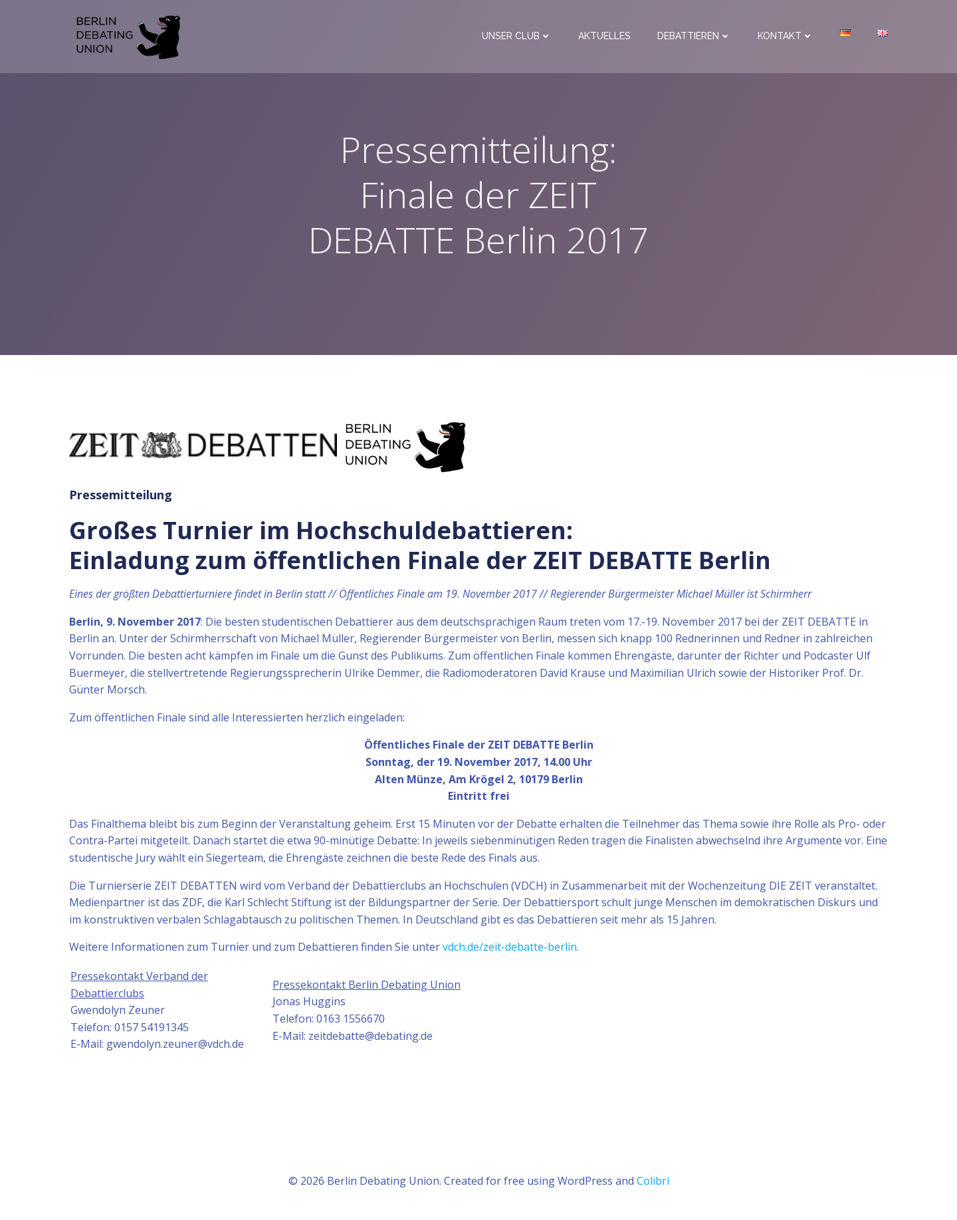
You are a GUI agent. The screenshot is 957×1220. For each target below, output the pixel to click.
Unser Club (517, 36)
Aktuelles (604, 36)
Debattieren (694, 36)
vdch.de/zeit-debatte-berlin (510, 946)
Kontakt (785, 36)
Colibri (653, 1180)
